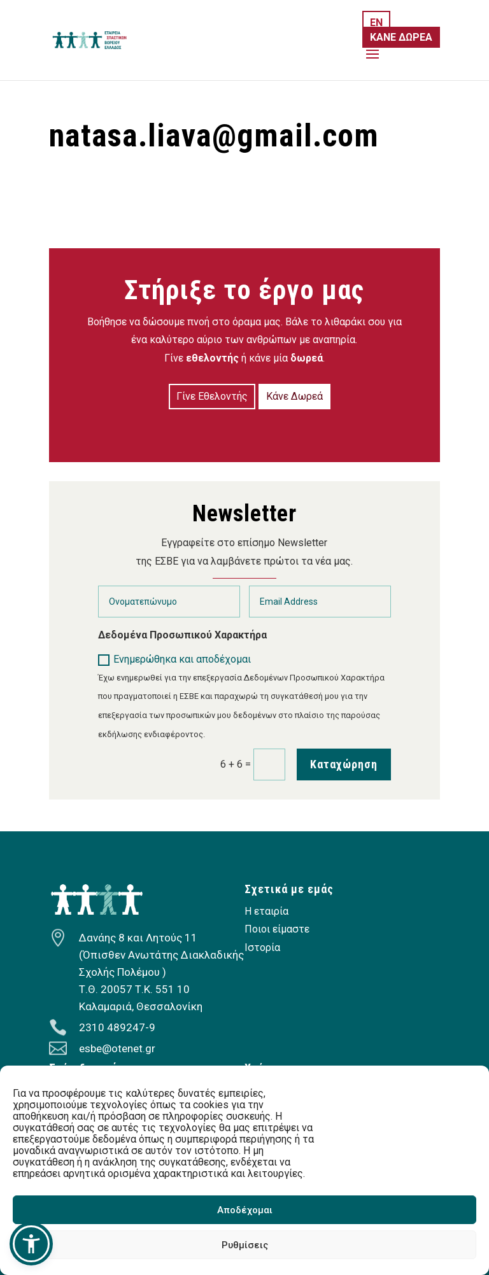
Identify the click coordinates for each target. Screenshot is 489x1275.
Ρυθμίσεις (245, 1245)
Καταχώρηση (344, 764)
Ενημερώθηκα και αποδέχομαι (174, 659)
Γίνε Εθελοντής (212, 396)
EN (376, 23)
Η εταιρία (266, 911)
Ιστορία (262, 947)
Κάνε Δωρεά (294, 396)
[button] (31, 1243)
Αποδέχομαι (245, 1210)
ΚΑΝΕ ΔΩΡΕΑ (401, 37)
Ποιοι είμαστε (276, 929)
